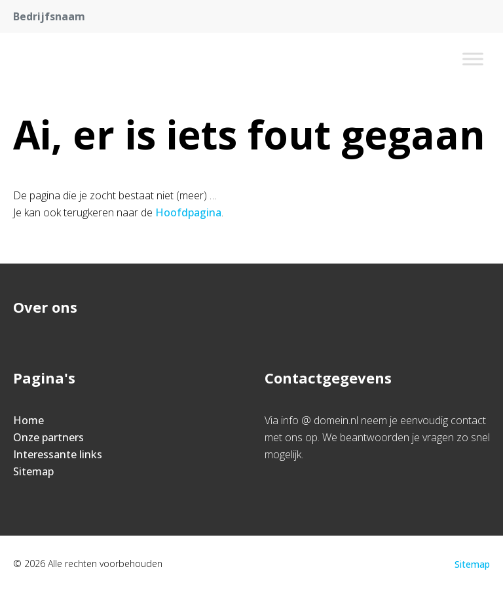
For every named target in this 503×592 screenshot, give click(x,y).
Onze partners (48, 437)
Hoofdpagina (188, 212)
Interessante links (57, 454)
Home (28, 420)
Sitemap (33, 471)
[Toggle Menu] (472, 58)
